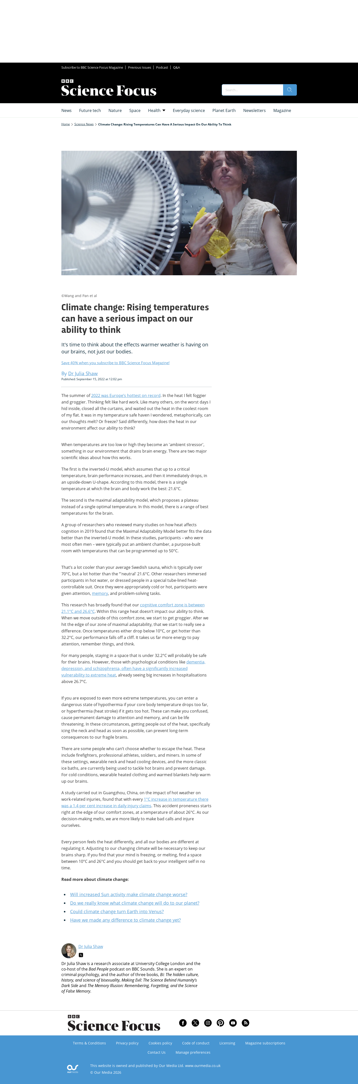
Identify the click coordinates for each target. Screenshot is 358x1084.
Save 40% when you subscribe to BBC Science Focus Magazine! (115, 362)
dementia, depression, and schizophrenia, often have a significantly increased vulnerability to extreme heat (133, 668)
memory (100, 593)
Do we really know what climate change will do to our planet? (134, 903)
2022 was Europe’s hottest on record (126, 395)
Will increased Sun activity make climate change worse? (128, 894)
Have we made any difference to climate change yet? (125, 920)
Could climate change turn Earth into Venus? (117, 911)
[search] (290, 90)
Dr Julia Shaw (90, 946)
